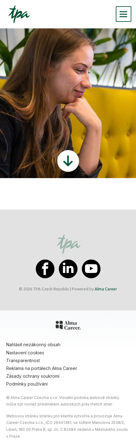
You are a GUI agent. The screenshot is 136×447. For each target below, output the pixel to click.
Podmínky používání (27, 383)
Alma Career (106, 289)
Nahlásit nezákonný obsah (33, 344)
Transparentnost (23, 360)
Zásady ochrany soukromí (32, 376)
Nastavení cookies (25, 352)
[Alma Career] (68, 326)
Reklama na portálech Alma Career (41, 368)
